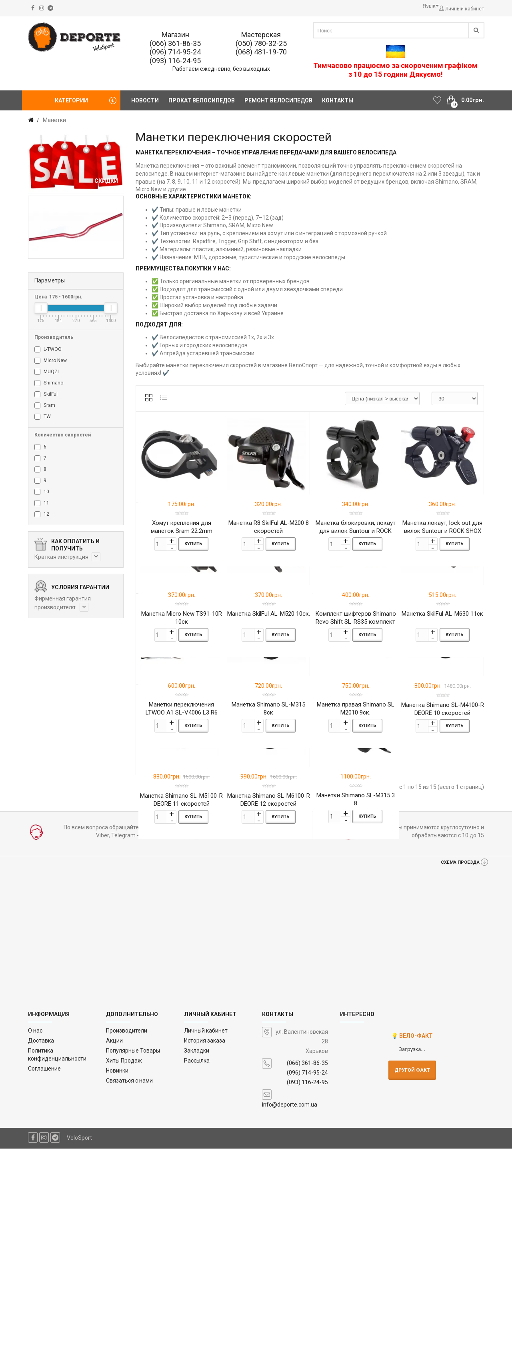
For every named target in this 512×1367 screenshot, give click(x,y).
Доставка (41, 1258)
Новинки (117, 1288)
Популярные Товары (133, 1268)
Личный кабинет (206, 1249)
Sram (44, 405)
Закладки (196, 1268)
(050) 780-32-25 (261, 43)
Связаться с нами (129, 1298)
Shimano (48, 383)
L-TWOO (48, 349)
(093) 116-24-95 (175, 60)
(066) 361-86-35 (175, 43)
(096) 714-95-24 (175, 52)
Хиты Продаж (124, 1278)
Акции (114, 1258)
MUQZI (46, 372)
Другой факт (412, 1288)
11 (41, 503)
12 (41, 514)
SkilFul (46, 394)
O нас (35, 1249)
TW (42, 417)
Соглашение (44, 1286)
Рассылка (197, 1278)
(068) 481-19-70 (261, 52)
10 (41, 492)
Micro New (50, 361)
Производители (126, 1249)
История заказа (204, 1258)
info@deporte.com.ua (289, 1323)
